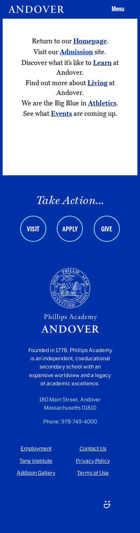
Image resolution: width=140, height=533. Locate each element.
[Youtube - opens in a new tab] (33, 505)
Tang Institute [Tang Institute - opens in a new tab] (35, 461)
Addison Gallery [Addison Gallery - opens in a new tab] (36, 473)
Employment (36, 449)
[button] (116, 9)
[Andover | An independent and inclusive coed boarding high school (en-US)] (36, 9)
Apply (70, 229)
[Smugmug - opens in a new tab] (107, 505)
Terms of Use (93, 473)
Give (106, 229)
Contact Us (93, 449)
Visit (33, 229)
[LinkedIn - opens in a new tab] (70, 505)
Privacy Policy (93, 461)
